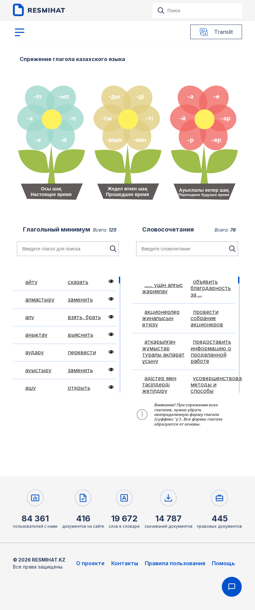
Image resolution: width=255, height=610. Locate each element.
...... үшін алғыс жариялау (162, 288)
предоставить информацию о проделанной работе (211, 351)
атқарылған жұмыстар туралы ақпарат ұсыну (163, 351)
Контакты (124, 563)
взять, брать (84, 317)
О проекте (90, 563)
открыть (79, 387)
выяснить (80, 334)
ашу (30, 387)
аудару (34, 352)
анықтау (36, 334)
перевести (82, 352)
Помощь (223, 563)
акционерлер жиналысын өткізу (161, 318)
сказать (78, 282)
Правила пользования (175, 563)
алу (29, 317)
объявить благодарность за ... (211, 288)
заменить (80, 299)
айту (31, 282)
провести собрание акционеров (207, 318)
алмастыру (39, 299)
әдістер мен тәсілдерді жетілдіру (159, 384)
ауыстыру (38, 370)
